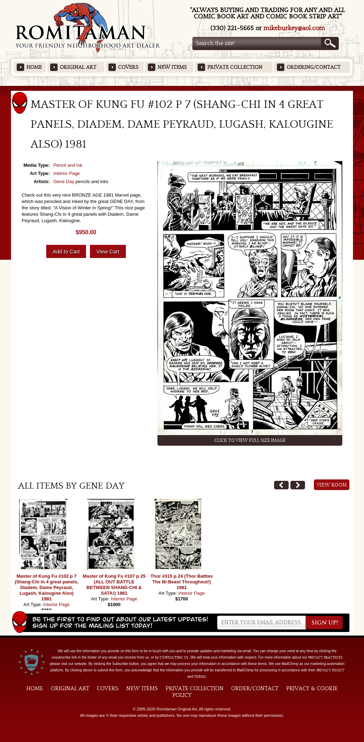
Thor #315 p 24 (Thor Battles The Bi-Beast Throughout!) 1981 (182, 581)
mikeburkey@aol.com (294, 28)
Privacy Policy (330, 670)
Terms (200, 677)
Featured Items (182, 88)
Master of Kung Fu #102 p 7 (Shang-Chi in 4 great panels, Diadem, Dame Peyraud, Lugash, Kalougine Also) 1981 (46, 587)
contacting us (174, 657)
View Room (332, 485)
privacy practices (325, 657)
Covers (128, 67)
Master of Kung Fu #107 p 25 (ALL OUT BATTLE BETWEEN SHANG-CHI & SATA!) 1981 (114, 584)
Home (34, 67)
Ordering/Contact (314, 67)
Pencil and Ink (67, 165)
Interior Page (66, 173)
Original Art (78, 67)
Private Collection (234, 67)
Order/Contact (254, 688)
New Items (172, 67)
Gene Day (63, 181)
